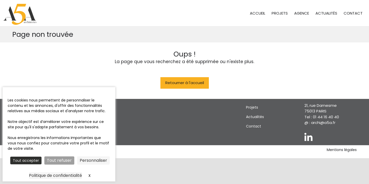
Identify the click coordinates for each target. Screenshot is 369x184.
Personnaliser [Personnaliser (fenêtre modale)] (93, 160)
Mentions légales (342, 149)
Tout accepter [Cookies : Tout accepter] (26, 160)
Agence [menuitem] (301, 13)
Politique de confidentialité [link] (55, 175)
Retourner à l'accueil (184, 82)
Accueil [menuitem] (257, 13)
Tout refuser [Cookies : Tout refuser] (59, 160)
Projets (252, 107)
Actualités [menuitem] (326, 13)
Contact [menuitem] (353, 13)
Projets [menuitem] (280, 13)
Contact (253, 126)
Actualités (255, 116)
